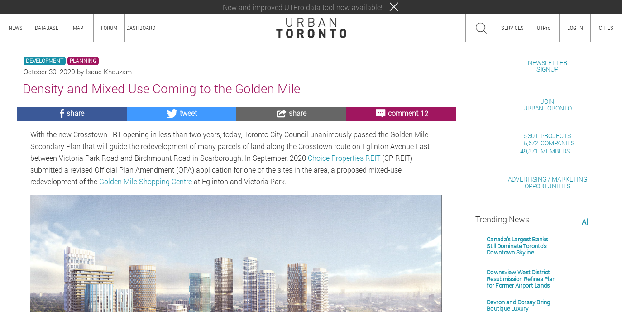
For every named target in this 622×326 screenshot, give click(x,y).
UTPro (543, 28)
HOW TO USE (44, 319)
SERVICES (512, 28)
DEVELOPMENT (44, 61)
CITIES (606, 28)
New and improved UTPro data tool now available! (303, 7)
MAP (78, 28)
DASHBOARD (141, 28)
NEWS (16, 28)
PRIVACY (132, 319)
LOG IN (575, 28)
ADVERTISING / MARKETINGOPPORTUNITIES (547, 286)
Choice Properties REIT (344, 158)
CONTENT (79, 319)
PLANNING (83, 61)
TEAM (106, 319)
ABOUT (12, 319)
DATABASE (46, 28)
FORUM (109, 28)
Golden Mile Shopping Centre (145, 181)
